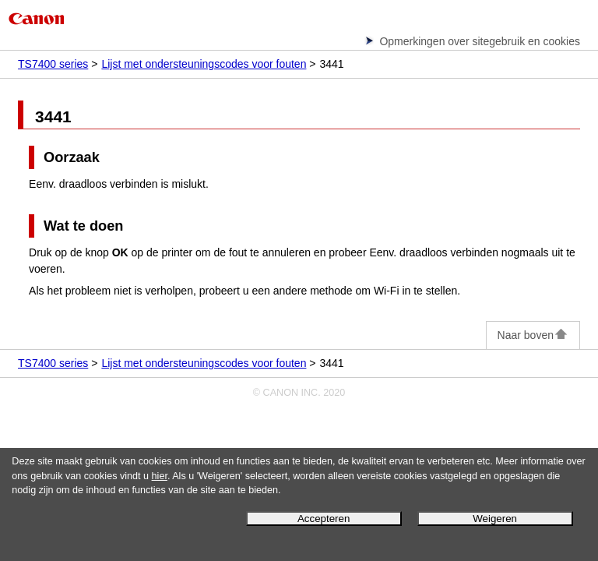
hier (159, 476)
